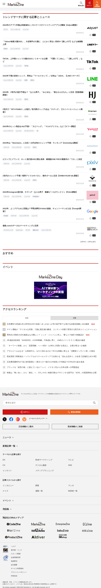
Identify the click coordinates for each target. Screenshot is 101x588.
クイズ (5, 491)
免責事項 (14, 559)
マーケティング (8, 230)
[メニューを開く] (4, 4)
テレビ (71, 460)
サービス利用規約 (17, 566)
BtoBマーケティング (43, 460)
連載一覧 (39, 491)
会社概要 (14, 562)
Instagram (36, 196)
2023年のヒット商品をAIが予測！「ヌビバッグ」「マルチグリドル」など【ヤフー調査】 (40, 126)
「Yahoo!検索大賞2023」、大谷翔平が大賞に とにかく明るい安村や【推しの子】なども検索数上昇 (43, 42)
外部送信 (14, 574)
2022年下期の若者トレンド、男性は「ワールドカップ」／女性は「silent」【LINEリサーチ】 (41, 76)
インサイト (7, 471)
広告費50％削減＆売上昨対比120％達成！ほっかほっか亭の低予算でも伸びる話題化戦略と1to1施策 (48, 324)
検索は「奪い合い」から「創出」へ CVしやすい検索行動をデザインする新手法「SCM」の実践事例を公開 (51, 373)
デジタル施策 (40, 465)
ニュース (25, 29)
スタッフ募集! (16, 551)
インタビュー (8, 485)
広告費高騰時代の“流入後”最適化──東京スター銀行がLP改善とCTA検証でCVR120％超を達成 (45, 362)
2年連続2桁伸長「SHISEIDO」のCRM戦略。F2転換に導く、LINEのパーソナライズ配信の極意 (46, 340)
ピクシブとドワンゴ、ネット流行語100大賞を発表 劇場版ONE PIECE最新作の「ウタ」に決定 (42, 159)
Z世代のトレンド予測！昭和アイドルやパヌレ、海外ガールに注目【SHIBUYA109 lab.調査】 (41, 176)
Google (6, 215)
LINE (25, 80)
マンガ (71, 485)
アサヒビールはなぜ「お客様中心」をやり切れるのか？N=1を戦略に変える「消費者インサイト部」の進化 (51, 351)
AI (37, 131)
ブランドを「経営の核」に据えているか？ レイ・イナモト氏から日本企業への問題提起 (43, 367)
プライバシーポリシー (19, 570)
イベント (8, 500)
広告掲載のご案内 (26, 426)
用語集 (7, 509)
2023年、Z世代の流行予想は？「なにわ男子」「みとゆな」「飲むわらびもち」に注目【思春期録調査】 (43, 93)
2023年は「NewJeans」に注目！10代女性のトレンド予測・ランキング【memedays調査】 (41, 143)
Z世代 (32, 80)
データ (28, 230)
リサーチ (6, 147)
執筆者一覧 (72, 491)
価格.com (35, 230)
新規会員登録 (73, 412)
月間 (74, 318)
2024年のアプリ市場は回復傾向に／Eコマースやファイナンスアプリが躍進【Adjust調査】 (40, 25)
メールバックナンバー (38, 418)
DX (4, 460)
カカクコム (19, 230)
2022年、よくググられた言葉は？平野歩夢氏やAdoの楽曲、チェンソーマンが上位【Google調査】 (42, 209)
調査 (37, 485)
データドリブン (29, 131)
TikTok (26, 66)
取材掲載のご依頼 (75, 426)
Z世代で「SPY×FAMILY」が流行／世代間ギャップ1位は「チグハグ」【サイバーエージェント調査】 (42, 110)
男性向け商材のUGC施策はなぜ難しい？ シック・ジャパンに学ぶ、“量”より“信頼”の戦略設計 (45, 335)
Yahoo (5, 48)
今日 (26, 318)
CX (4, 465)
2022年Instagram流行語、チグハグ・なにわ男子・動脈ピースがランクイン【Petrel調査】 (40, 192)
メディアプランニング (44, 471)
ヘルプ (13, 544)
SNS (70, 465)
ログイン (25, 412)
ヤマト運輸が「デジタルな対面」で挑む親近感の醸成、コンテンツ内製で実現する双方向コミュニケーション (52, 329)
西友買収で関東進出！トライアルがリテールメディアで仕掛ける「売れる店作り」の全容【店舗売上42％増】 (52, 356)
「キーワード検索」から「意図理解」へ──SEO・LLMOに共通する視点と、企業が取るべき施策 (47, 346)
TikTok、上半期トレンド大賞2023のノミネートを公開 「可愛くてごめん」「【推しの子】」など (42, 60)
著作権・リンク (16, 548)
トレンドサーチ (15, 29)
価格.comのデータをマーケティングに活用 (20, 226)
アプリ (6, 29)
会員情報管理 (15, 555)
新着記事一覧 (10, 446)
